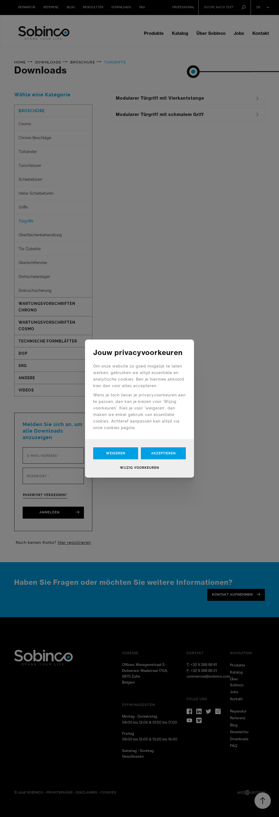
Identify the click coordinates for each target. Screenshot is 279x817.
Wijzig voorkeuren (139, 468)
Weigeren (115, 453)
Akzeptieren (163, 453)
